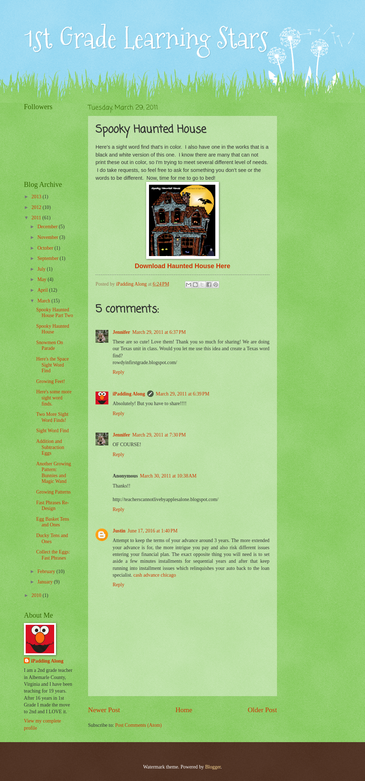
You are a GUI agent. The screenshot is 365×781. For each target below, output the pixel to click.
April (43, 290)
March (44, 300)
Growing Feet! (50, 381)
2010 (36, 595)
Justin (119, 531)
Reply (118, 372)
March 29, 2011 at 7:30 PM (159, 435)
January (45, 582)
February (46, 571)
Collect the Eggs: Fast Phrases (53, 555)
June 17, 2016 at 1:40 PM (153, 531)
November (48, 237)
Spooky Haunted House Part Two (54, 312)
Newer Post (104, 710)
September (48, 258)
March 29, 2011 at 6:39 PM (182, 394)
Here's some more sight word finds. (53, 397)
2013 (36, 196)
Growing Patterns (53, 492)
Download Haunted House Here (182, 266)
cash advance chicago (154, 575)
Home (183, 710)
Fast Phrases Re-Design (52, 505)
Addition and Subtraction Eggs (50, 447)
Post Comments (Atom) (138, 725)
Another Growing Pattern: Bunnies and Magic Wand (53, 472)
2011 (36, 217)
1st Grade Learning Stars (146, 38)
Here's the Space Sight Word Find (52, 364)
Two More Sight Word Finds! (52, 417)
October (46, 248)
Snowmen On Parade (49, 345)
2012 (36, 207)
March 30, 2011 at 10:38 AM (168, 476)
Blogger (213, 767)
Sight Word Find (52, 430)
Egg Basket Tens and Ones (52, 522)
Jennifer (121, 332)
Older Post (262, 710)
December (48, 226)
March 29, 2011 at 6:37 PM (159, 332)
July (42, 269)
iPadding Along (129, 394)
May (42, 279)
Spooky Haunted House (52, 329)
